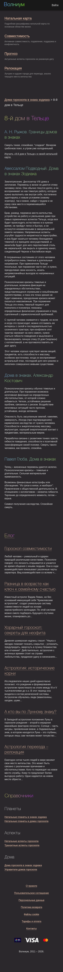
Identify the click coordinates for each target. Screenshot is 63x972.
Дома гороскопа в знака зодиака (27, 99)
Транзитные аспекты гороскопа (22, 845)
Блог (10, 536)
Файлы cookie (31, 914)
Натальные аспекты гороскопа (21, 841)
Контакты (31, 928)
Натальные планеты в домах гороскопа (26, 821)
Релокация (13, 68)
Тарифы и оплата (31, 921)
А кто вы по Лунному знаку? (31, 712)
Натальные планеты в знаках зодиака (26, 817)
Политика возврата (31, 907)
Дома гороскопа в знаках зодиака (23, 865)
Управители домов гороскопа (21, 869)
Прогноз (11, 54)
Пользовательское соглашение (31, 893)
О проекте (31, 886)
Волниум (14, 4)
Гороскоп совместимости (28, 549)
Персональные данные (32, 900)
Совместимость (17, 36)
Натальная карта (18, 18)
